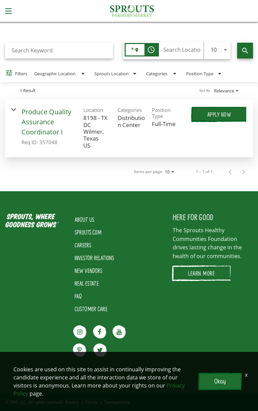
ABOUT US (84, 219)
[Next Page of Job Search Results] (243, 171)
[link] (129, 128)
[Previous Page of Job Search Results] (230, 171)
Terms (91, 402)
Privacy (72, 402)
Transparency (117, 402)
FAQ (78, 296)
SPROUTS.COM (88, 232)
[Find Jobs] (245, 50)
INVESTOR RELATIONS (94, 257)
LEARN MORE (201, 273)
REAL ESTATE (87, 283)
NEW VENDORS (88, 270)
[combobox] (59, 50)
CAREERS (83, 245)
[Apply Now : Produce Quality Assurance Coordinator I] (219, 114)
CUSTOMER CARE (91, 309)
